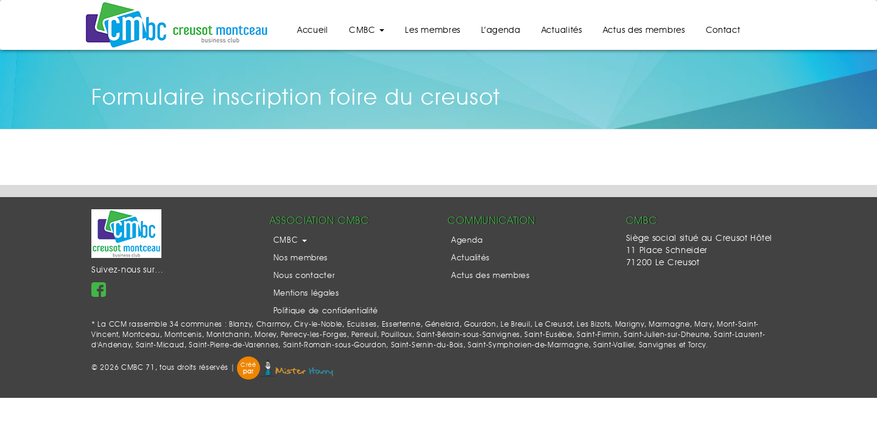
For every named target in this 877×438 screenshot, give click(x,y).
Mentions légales (306, 293)
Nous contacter (304, 276)
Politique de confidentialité (326, 311)
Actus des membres (644, 30)
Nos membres (300, 258)
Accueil (312, 30)
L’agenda (501, 30)
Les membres (432, 30)
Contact (723, 30)
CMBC (367, 30)
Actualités (561, 30)
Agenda (466, 241)
